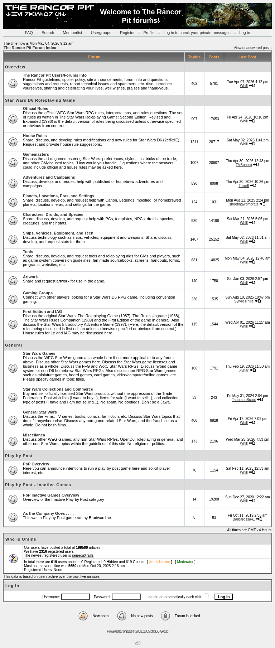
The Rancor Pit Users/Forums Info (55, 75)
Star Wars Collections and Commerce (58, 389)
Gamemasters (36, 154)
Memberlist (72, 32)
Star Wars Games (39, 353)
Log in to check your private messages (197, 32)
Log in (244, 32)
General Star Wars (40, 412)
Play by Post (19, 456)
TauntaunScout (244, 400)
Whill (244, 86)
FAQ (29, 32)
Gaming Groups (38, 293)
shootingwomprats (243, 204)
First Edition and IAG (42, 311)
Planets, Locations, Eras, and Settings (58, 196)
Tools (28, 252)
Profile (148, 32)
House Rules (35, 136)
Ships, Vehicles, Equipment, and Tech (58, 233)
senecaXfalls (83, 555)
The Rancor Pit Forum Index (30, 47)
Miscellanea (34, 435)
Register (127, 32)
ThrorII (243, 186)
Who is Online (20, 539)
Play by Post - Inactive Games (38, 485)
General (13, 345)
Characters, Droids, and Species (53, 214)
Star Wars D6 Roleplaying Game (40, 100)
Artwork (30, 277)
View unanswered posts (252, 48)
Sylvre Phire (244, 301)
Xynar (244, 370)
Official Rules (35, 108)
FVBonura (244, 165)
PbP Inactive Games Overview (51, 495)
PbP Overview (36, 464)
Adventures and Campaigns (49, 177)
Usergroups (101, 32)
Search (48, 32)
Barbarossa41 (244, 519)
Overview (15, 67)
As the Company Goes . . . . (48, 513)
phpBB (127, 631)
